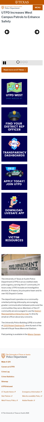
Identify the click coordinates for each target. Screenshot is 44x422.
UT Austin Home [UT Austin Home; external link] (7, 392)
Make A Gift (6, 362)
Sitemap (4, 382)
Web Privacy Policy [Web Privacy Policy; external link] (8, 400)
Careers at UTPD (8, 367)
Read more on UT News (14, 70)
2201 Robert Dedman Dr (14, 325)
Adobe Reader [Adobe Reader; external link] (27, 400)
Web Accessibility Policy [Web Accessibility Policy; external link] (31, 396)
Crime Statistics (7, 377)
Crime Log (5, 372)
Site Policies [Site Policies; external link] (5, 396)
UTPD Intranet (7, 387)
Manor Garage (34, 334)
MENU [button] (37, 7)
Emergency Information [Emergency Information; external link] (31, 392)
